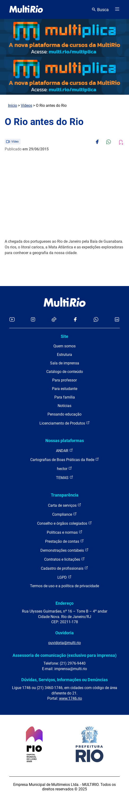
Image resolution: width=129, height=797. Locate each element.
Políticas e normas (64, 532)
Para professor (64, 380)
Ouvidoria (64, 632)
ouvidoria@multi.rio (64, 642)
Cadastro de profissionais (64, 568)
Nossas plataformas (64, 440)
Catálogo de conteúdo (64, 371)
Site (64, 336)
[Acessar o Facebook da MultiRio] (75, 319)
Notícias (64, 405)
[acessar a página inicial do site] (26, 9)
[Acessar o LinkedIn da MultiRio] (117, 319)
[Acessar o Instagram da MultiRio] (33, 319)
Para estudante (64, 388)
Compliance (64, 514)
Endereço (64, 603)
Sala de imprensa (64, 363)
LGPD (64, 577)
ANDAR (64, 450)
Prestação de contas (64, 541)
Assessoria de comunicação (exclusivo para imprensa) (64, 655)
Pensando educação (64, 414)
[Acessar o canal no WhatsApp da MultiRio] (96, 319)
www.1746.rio (70, 698)
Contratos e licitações (64, 559)
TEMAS (64, 477)
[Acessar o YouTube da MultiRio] (12, 319)
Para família (64, 397)
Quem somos (64, 346)
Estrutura (64, 354)
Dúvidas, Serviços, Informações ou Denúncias (64, 679)
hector (64, 468)
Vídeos (26, 105)
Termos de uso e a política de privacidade (64, 586)
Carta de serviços (64, 505)
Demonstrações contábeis (64, 550)
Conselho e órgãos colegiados (64, 523)
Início (12, 105)
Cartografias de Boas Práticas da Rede (64, 459)
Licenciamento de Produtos (64, 423)
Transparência (64, 495)
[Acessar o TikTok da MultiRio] (54, 319)
